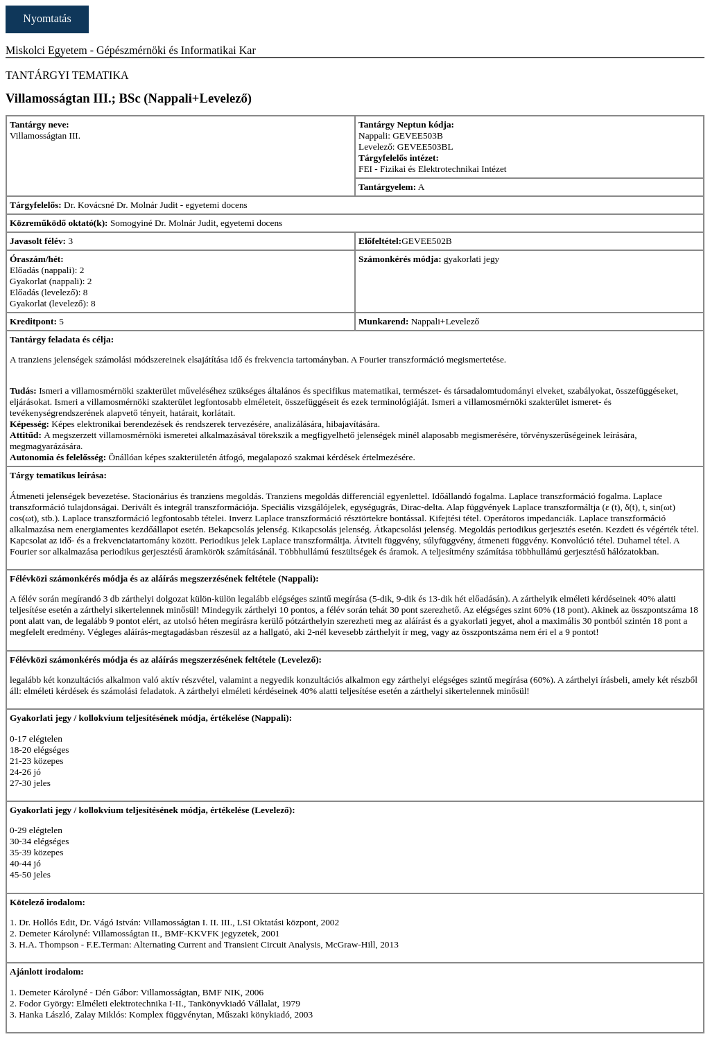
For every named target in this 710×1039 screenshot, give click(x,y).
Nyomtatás (47, 18)
